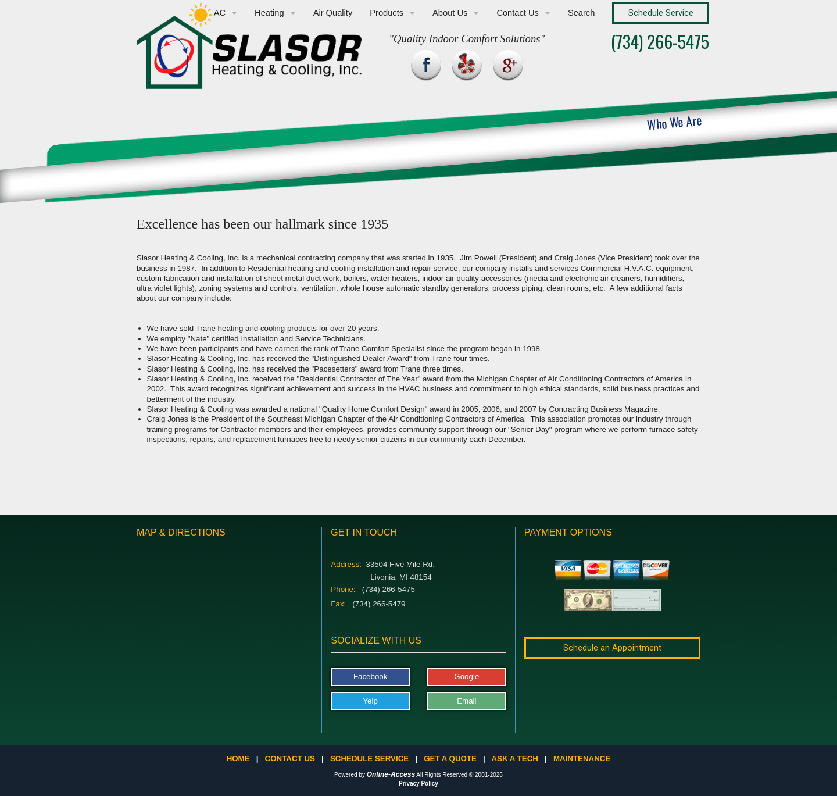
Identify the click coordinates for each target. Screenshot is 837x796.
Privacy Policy (418, 783)
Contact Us (517, 12)
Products (386, 12)
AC (220, 12)
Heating (269, 12)
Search (581, 12)
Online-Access (391, 774)
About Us (449, 12)
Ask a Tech (514, 758)
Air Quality (333, 12)
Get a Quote (450, 758)
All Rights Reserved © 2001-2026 (459, 775)
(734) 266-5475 (660, 40)
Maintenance (581, 758)
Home (238, 758)
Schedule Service (369, 758)
